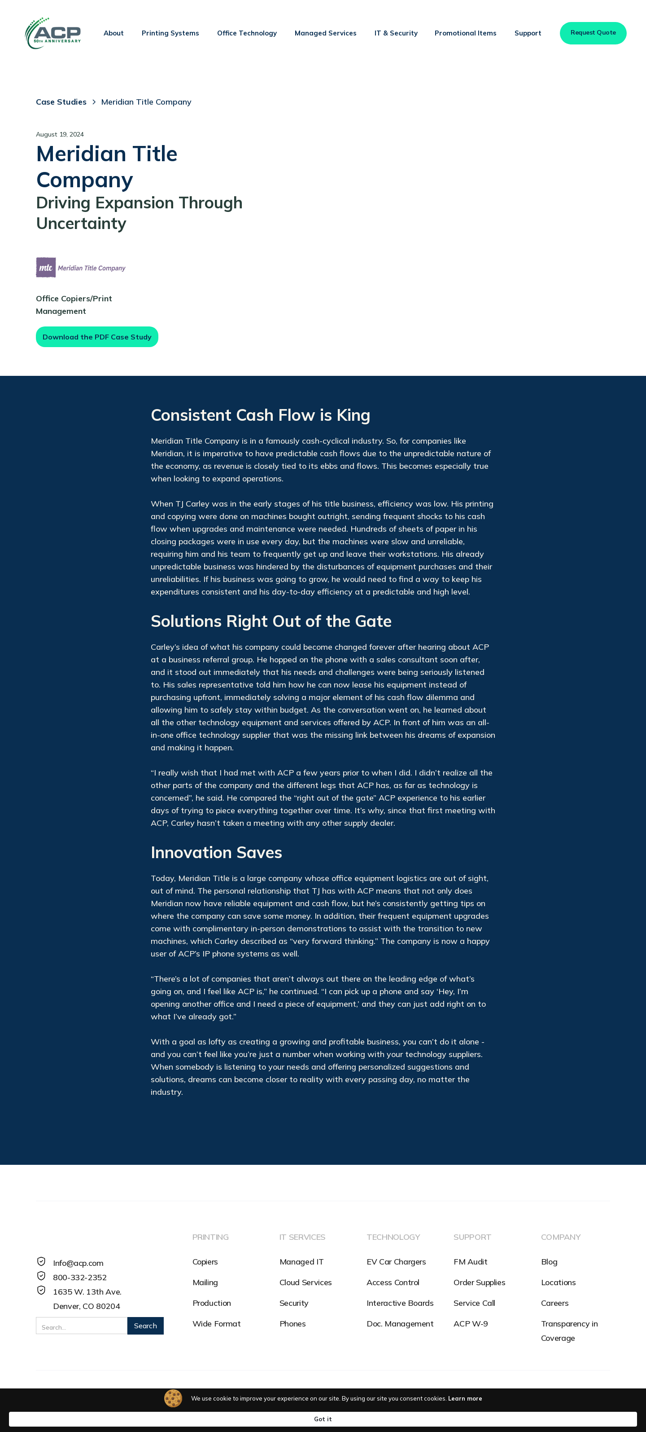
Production (211, 1303)
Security (294, 1303)
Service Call (474, 1303)
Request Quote (593, 32)
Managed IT (301, 1261)
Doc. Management (400, 1323)
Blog (549, 1261)
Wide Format (216, 1323)
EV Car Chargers (396, 1261)
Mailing (205, 1282)
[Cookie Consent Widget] (323, 1418)
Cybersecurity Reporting (388, 1398)
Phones (292, 1323)
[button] (114, 33)
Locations (558, 1282)
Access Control (393, 1282)
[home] (52, 33)
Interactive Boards (400, 1303)
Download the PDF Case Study (97, 336)
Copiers (205, 1261)
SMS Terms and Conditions (152, 1398)
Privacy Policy (62, 1398)
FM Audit (470, 1261)
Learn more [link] (422, 1418)
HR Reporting (303, 1398)
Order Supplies (479, 1282)
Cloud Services (305, 1282)
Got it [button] (507, 1418)
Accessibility (240, 1398)
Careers (554, 1303)
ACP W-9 (471, 1323)
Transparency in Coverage (569, 1330)
